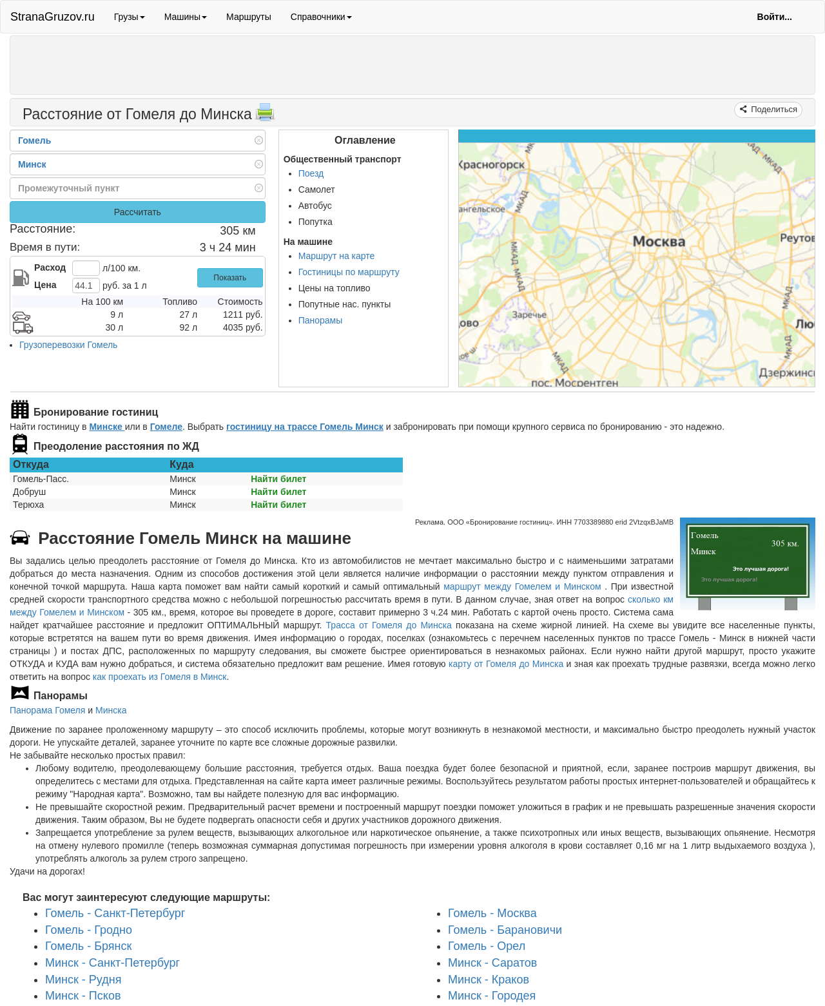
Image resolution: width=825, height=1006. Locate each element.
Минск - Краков (488, 979)
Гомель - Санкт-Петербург (115, 913)
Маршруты (248, 17)
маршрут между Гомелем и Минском (524, 586)
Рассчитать (137, 212)
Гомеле (166, 426)
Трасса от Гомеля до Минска (389, 625)
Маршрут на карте (336, 256)
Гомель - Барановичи (505, 929)
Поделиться (773, 109)
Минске (106, 426)
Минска (110, 710)
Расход (50, 267)
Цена (45, 285)
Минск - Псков (83, 995)
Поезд (311, 173)
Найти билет (278, 479)
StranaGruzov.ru (52, 16)
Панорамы (320, 320)
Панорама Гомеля (47, 710)
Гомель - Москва (492, 913)
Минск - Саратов (492, 962)
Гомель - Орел (486, 946)
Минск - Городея (492, 995)
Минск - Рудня (83, 979)
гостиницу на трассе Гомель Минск (304, 426)
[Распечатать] (265, 116)
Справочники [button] (321, 17)
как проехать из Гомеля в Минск (160, 677)
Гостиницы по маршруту (349, 272)
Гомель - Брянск (88, 946)
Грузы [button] (129, 17)
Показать (229, 277)
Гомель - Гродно (88, 929)
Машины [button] (185, 17)
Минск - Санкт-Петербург (112, 962)
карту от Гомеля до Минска (506, 664)
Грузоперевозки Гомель (68, 345)
